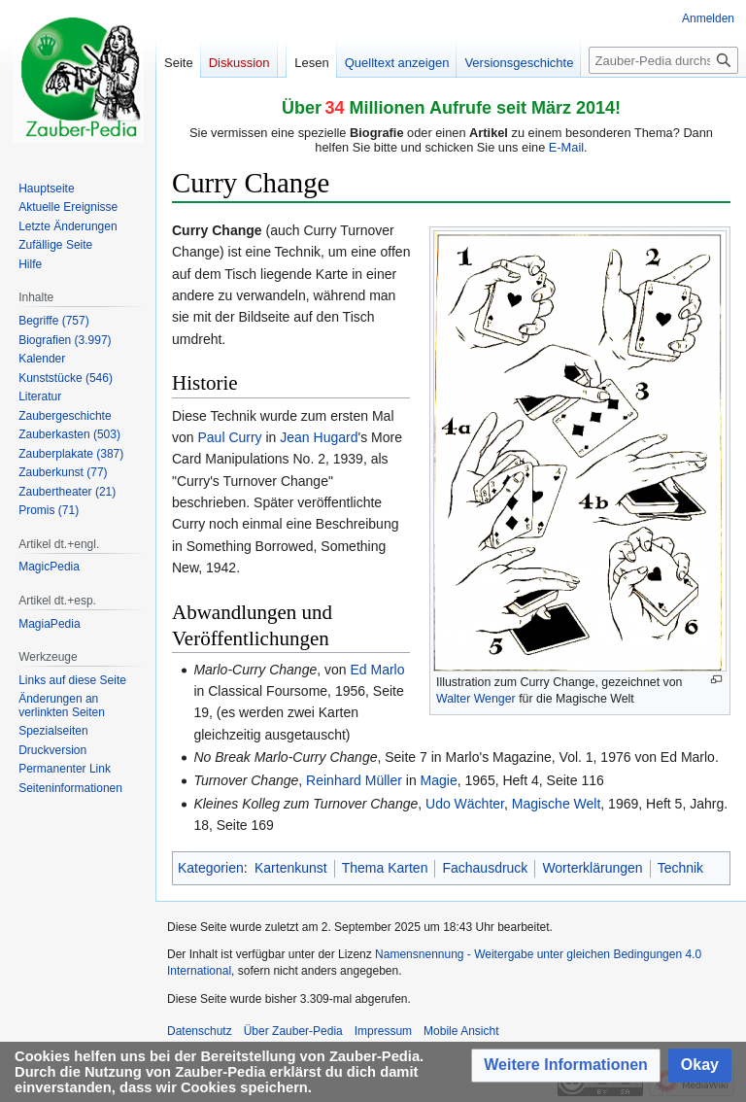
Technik (680, 868)
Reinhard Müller (354, 780)
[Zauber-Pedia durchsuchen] (663, 60)
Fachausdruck (484, 868)
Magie (439, 780)
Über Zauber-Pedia (293, 1031)
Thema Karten (385, 868)
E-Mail (566, 147)
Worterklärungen (592, 868)
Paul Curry (229, 437)
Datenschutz (199, 1031)
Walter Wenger (476, 699)
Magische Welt (556, 803)
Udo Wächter (464, 803)
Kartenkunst (290, 868)
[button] (566, 1066)
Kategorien (211, 868)
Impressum (383, 1031)
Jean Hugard (318, 437)
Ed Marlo (377, 669)
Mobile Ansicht (461, 1031)
